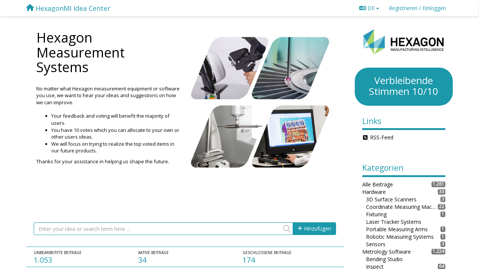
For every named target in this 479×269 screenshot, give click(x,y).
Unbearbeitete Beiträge (58, 252)
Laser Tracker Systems (393, 221)
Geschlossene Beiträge (267, 252)
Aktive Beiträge (153, 252)
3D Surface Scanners (391, 199)
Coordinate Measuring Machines (402, 206)
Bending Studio (384, 259)
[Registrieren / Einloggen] (417, 8)
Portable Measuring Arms (397, 229)
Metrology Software (386, 251)
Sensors (375, 244)
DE (369, 8)
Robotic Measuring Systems (400, 236)
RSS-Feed (381, 137)
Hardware (374, 191)
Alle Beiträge (377, 184)
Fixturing (376, 214)
